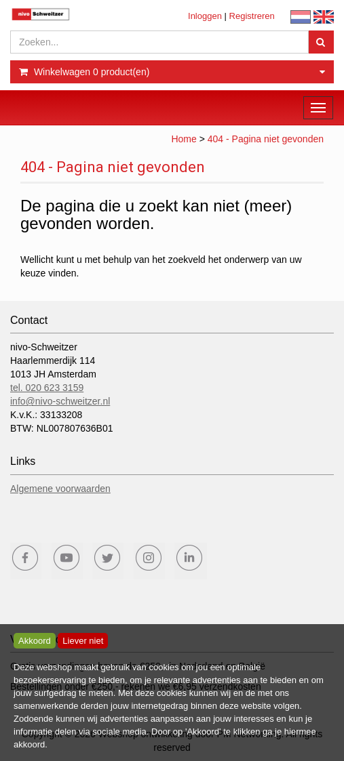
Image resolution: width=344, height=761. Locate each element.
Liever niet (82, 641)
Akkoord (34, 641)
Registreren (252, 16)
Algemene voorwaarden (60, 488)
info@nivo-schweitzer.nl (60, 401)
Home (183, 138)
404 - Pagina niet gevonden (266, 138)
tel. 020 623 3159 (46, 387)
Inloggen (205, 16)
